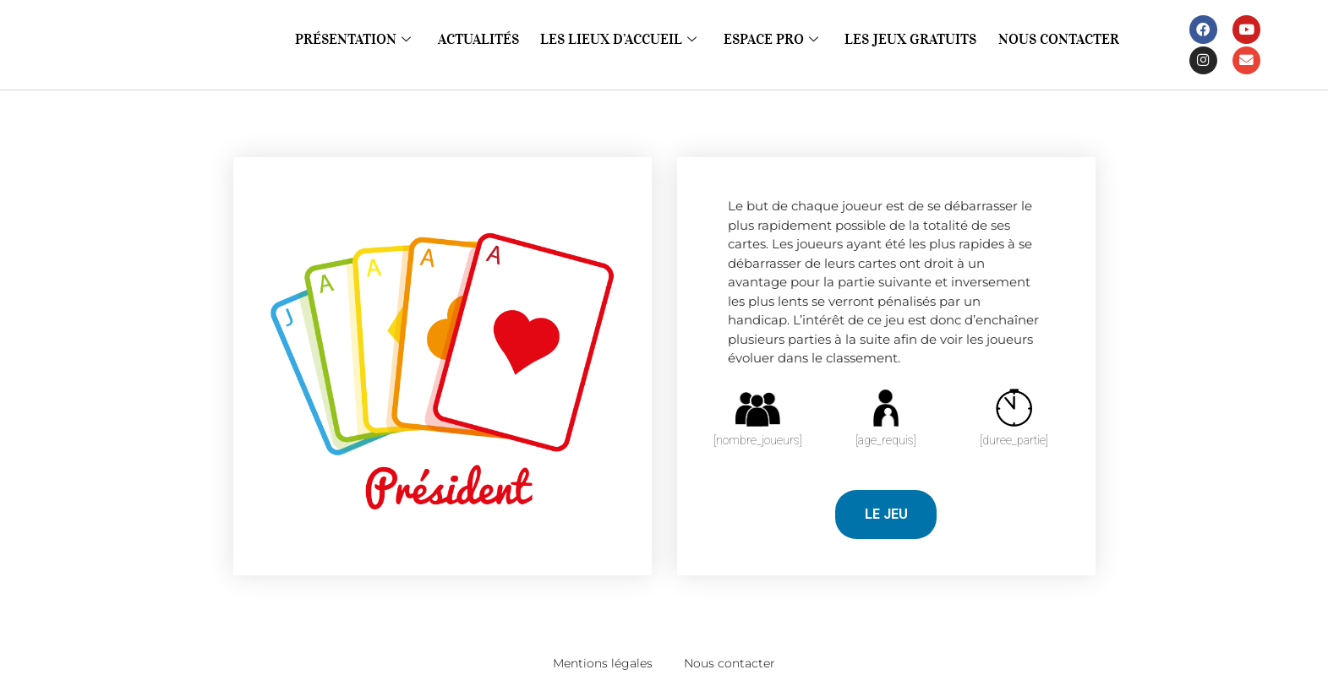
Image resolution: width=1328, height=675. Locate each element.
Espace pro (769, 39)
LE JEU (886, 514)
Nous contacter (1034, 39)
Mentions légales (591, 663)
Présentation (377, 39)
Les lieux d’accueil (626, 39)
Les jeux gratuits (899, 39)
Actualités (496, 39)
